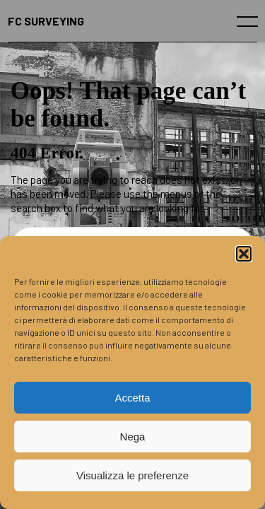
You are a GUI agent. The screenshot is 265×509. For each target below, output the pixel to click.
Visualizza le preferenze (132, 475)
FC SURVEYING (46, 21)
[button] (244, 254)
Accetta (132, 398)
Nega (133, 437)
